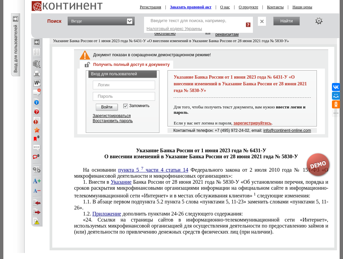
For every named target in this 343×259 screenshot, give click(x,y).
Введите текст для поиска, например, (186, 24)
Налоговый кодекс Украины (174, 28)
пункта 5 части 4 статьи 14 (153, 170)
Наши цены (302, 7)
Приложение (106, 214)
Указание (121, 182)
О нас (225, 7)
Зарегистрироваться (112, 115)
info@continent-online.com (287, 130)
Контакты (275, 7)
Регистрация (150, 7)
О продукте (248, 7)
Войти (107, 107)
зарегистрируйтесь (252, 123)
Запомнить (139, 106)
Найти (286, 20)
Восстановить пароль (113, 120)
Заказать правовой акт (191, 7)
